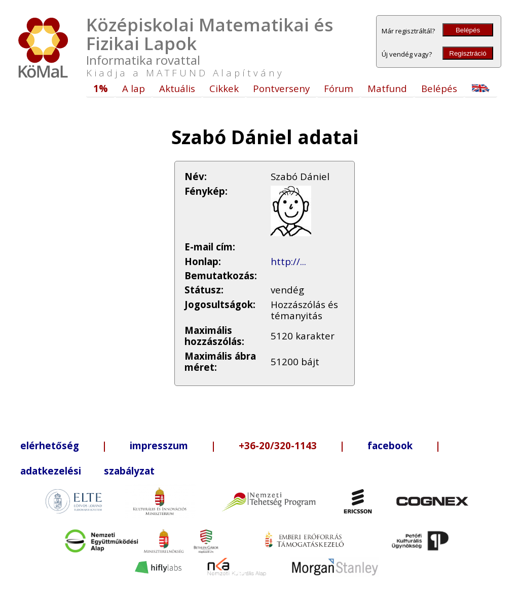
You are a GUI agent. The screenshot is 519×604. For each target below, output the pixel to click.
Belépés (468, 30)
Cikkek (224, 88)
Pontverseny (281, 88)
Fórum (338, 88)
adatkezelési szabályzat (87, 470)
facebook (390, 445)
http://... (288, 261)
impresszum (159, 445)
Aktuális (177, 88)
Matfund (387, 88)
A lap (133, 88)
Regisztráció (467, 53)
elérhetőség (49, 445)
